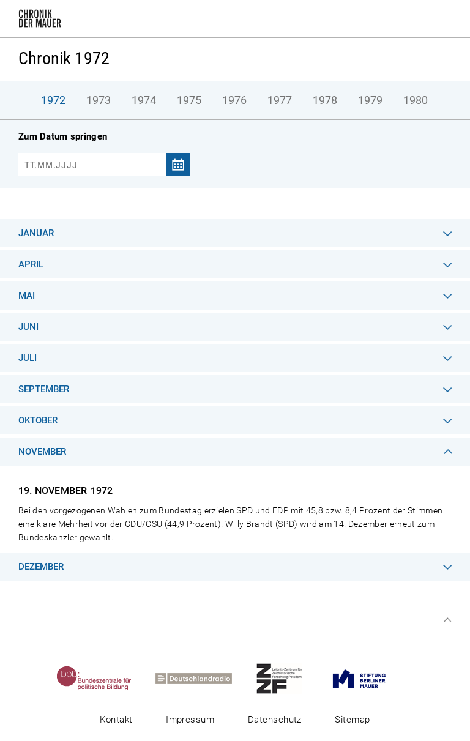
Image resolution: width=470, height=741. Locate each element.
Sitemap (352, 719)
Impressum (190, 719)
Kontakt (116, 719)
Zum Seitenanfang (447, 619)
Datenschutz (275, 719)
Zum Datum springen (62, 136)
